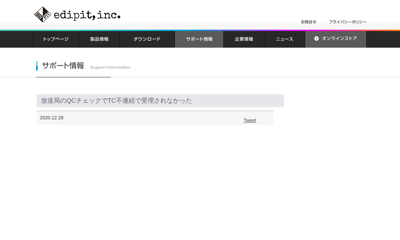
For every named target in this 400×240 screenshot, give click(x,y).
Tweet (250, 120)
